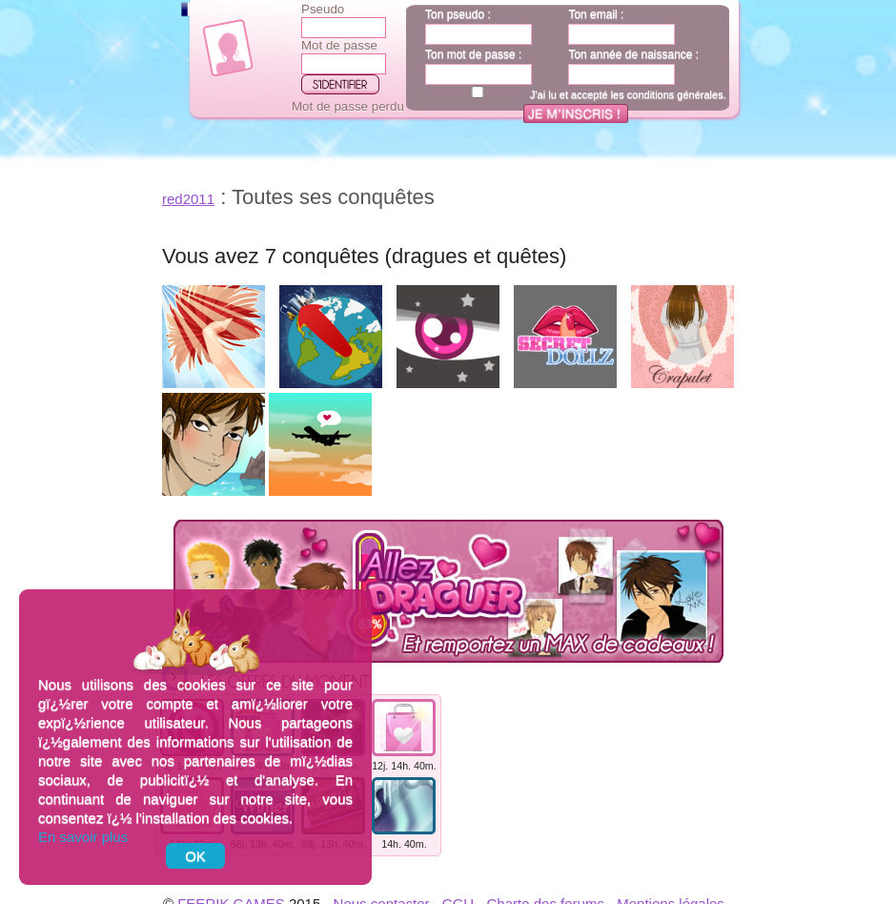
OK (195, 856)
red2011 (188, 199)
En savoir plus (83, 837)
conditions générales (675, 94)
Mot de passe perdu (348, 106)
